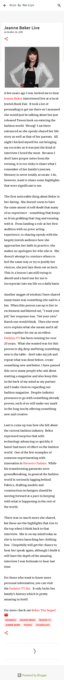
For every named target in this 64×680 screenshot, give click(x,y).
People (28, 625)
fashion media (27, 620)
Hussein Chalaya (34, 463)
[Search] (59, 5)
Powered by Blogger (32, 675)
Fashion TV (12, 338)
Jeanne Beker (13, 98)
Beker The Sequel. (44, 610)
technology (43, 625)
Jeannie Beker (12, 625)
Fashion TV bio (19, 588)
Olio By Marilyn (22, 5)
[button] (6, 39)
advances (10, 620)
